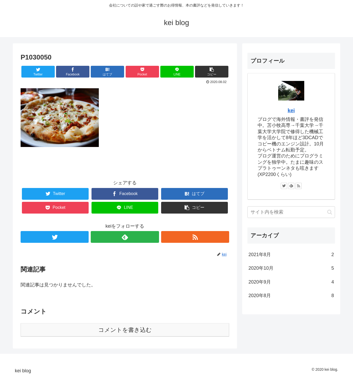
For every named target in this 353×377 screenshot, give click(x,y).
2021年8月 (291, 254)
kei (291, 110)
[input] (291, 212)
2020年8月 (291, 295)
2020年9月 (291, 282)
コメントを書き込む (125, 330)
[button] (329, 212)
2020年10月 (291, 268)
